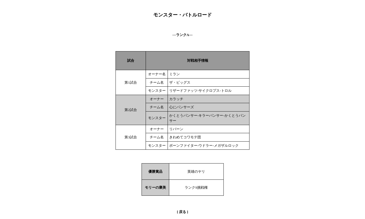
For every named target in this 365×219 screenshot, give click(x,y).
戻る (182, 212)
